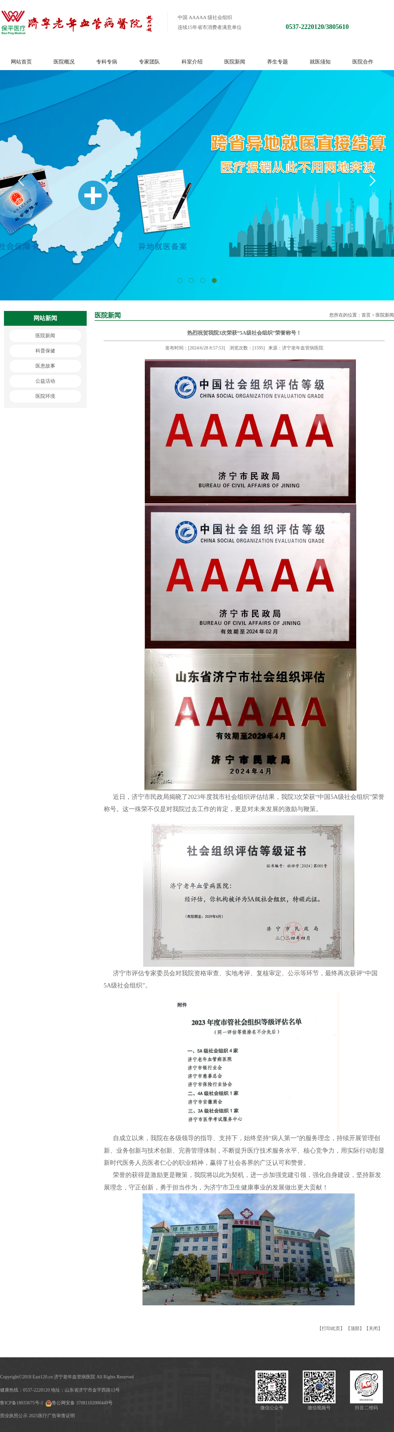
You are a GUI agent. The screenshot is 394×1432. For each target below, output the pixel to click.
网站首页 (21, 61)
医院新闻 (234, 61)
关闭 (373, 1328)
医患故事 (45, 366)
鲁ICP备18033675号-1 (21, 1402)
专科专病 (106, 61)
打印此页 (331, 1328)
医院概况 (64, 61)
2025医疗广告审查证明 (52, 1415)
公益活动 (45, 381)
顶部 (355, 1328)
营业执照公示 (14, 1415)
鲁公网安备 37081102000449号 (79, 1402)
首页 (366, 315)
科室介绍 (192, 61)
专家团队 (149, 61)
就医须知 (320, 61)
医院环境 (45, 396)
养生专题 (277, 61)
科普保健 (45, 350)
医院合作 (362, 61)
